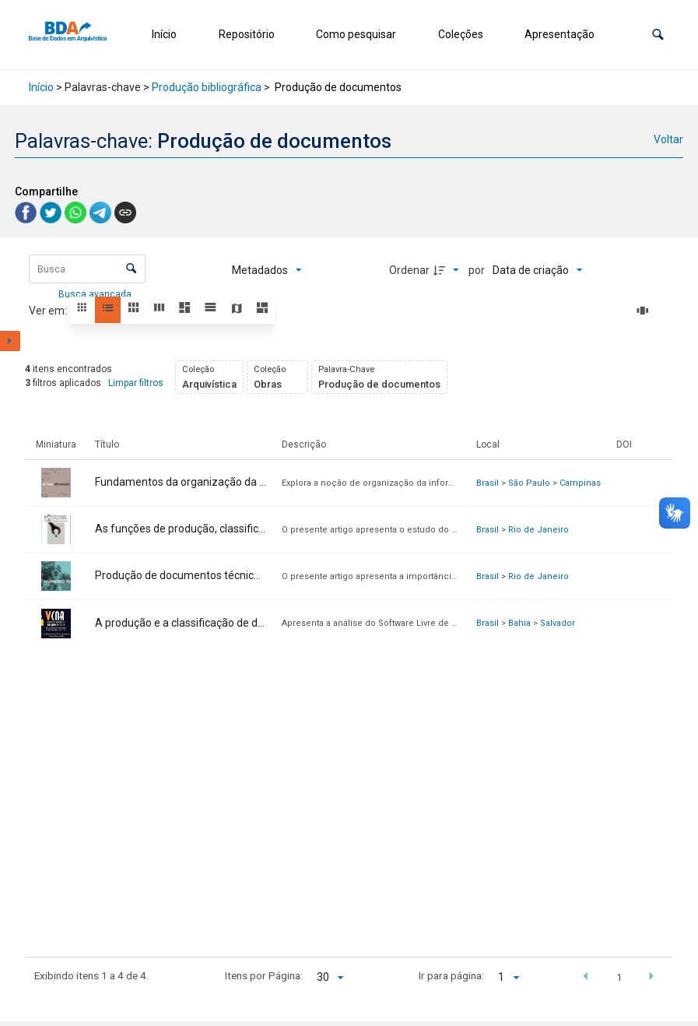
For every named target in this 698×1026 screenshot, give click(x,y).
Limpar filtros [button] (135, 383)
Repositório (247, 34)
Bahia (519, 623)
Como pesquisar (356, 34)
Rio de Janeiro (538, 530)
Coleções (460, 34)
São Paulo (529, 483)
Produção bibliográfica (206, 87)
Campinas (580, 483)
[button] (658, 34)
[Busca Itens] (87, 269)
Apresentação (559, 34)
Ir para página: (451, 975)
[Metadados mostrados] (267, 270)
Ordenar (409, 270)
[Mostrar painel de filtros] (10, 341)
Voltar (668, 139)
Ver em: (49, 310)
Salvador (557, 623)
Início (164, 34)
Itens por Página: (264, 975)
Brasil (487, 483)
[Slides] (645, 311)
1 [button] (619, 977)
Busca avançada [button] (96, 294)
